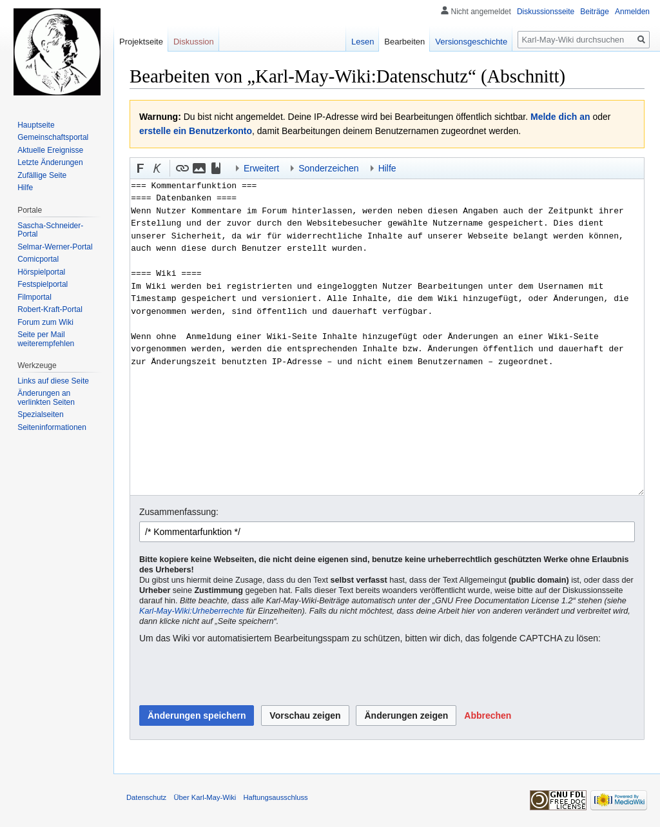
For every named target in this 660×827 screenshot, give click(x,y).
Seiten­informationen (51, 427)
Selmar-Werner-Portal (54, 246)
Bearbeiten (404, 41)
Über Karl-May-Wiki (204, 797)
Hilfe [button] (387, 168)
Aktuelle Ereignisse (50, 150)
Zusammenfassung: (178, 512)
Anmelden (632, 11)
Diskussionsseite (545, 11)
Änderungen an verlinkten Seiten (46, 398)
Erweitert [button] (261, 168)
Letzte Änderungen (49, 162)
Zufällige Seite (41, 175)
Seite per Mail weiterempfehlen (45, 339)
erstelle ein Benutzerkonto (195, 131)
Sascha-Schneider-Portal (50, 230)
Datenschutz (146, 797)
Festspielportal (42, 284)
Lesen (362, 41)
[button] (140, 168)
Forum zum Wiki (45, 322)
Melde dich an (560, 117)
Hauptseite (35, 125)
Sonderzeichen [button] (328, 168)
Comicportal (38, 259)
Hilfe (25, 187)
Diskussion (193, 41)
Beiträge (594, 11)
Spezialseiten (40, 414)
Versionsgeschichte (471, 41)
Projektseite (141, 41)
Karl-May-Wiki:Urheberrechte (191, 611)
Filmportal (34, 297)
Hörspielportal (41, 272)
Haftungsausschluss (276, 797)
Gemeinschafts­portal (52, 137)
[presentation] (237, 675)
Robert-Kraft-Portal (49, 309)
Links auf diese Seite (53, 380)
